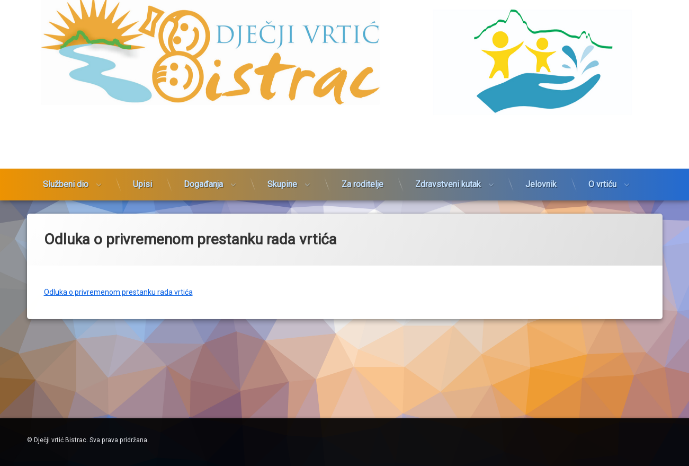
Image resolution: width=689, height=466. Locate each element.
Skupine (282, 159)
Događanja (203, 159)
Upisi (142, 159)
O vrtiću (602, 159)
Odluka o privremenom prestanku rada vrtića (118, 278)
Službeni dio (65, 159)
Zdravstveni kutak (448, 159)
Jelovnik (541, 159)
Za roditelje (362, 159)
